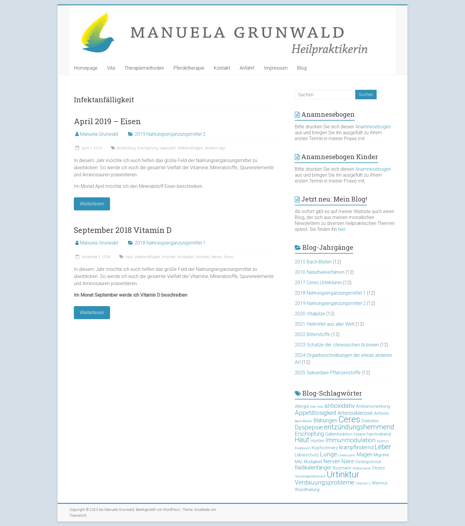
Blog (302, 68)
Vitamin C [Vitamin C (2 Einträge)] (363, 483)
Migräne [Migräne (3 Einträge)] (381, 455)
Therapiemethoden (144, 68)
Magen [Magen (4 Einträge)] (364, 454)
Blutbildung (126, 148)
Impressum (276, 68)
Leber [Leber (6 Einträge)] (383, 447)
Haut (129, 257)
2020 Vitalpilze (310, 313)
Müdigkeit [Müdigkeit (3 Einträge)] (313, 461)
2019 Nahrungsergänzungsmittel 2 (170, 134)
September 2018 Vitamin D (122, 230)
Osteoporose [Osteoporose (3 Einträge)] (368, 461)
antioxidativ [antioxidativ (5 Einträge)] (339, 405)
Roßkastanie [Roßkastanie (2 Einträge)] (362, 468)
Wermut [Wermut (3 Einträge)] (379, 483)
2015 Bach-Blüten (313, 262)
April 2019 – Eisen (107, 121)
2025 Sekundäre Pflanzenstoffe (328, 372)
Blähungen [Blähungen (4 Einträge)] (325, 420)
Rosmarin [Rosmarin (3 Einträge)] (342, 468)
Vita (111, 68)
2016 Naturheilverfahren (319, 272)
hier (341, 229)
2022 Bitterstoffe (312, 334)
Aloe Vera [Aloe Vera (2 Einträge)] (316, 407)
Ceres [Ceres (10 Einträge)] (349, 419)
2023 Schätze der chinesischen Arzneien (337, 345)
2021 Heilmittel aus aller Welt (324, 324)
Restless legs (215, 148)
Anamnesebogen (373, 126)
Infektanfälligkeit (190, 148)
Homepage (86, 68)
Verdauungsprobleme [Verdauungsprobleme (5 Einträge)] (324, 482)
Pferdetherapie (188, 68)
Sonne (228, 257)
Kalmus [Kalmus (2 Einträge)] (383, 441)
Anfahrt (247, 68)
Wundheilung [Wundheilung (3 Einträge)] (307, 489)
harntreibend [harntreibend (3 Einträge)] (379, 434)
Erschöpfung (147, 148)
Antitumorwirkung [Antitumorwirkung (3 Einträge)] (373, 406)
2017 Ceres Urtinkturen (318, 282)
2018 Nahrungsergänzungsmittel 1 (170, 243)
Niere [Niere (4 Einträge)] (347, 461)
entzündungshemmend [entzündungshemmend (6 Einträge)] (359, 427)
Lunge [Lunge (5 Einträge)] (328, 454)
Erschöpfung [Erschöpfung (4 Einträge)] (309, 434)
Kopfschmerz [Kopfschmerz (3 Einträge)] (325, 447)
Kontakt (222, 68)
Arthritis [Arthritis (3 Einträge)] (381, 413)
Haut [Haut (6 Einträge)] (302, 440)
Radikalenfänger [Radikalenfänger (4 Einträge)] (313, 467)
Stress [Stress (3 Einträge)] (378, 468)
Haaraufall (168, 148)
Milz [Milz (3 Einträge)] (298, 461)
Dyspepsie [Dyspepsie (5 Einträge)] (309, 427)
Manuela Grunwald (99, 134)
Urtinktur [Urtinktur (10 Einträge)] (343, 474)
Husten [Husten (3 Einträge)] (317, 440)
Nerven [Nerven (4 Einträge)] (331, 461)
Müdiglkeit (185, 257)
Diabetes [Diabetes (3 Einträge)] (370, 420)
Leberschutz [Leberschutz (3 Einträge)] (307, 455)
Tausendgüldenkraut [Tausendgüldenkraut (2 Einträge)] (310, 476)
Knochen (169, 257)
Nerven (216, 257)
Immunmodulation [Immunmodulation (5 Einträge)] (351, 440)
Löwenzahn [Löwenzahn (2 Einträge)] (346, 455)
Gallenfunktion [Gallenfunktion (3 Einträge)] (339, 434)
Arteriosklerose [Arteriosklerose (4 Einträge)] (355, 413)
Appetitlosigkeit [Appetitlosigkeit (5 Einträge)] (315, 412)
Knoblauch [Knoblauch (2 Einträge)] (302, 448)
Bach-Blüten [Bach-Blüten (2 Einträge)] (303, 421)
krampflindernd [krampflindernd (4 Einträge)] (356, 447)
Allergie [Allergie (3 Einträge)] (302, 406)
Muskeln (202, 257)
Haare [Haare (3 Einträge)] (359, 434)
